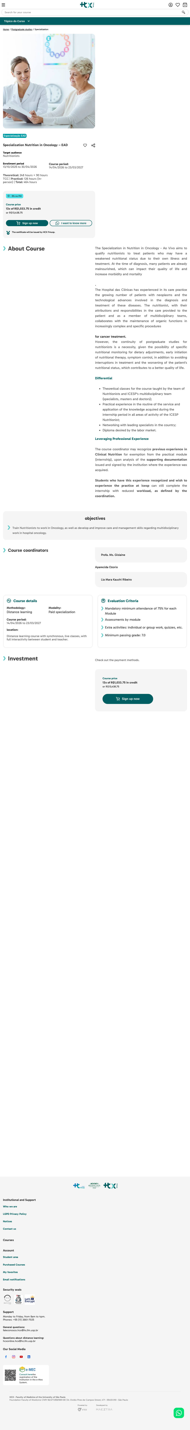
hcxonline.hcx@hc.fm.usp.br (19, 1341)
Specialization (41, 29)
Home (6, 29)
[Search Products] (183, 12)
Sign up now (27, 223)
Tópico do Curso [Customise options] (17, 21)
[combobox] (95, 12)
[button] (93, 145)
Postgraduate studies (21, 29)
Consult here (25, 1374)
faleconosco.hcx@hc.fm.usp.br (20, 1330)
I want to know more (71, 223)
